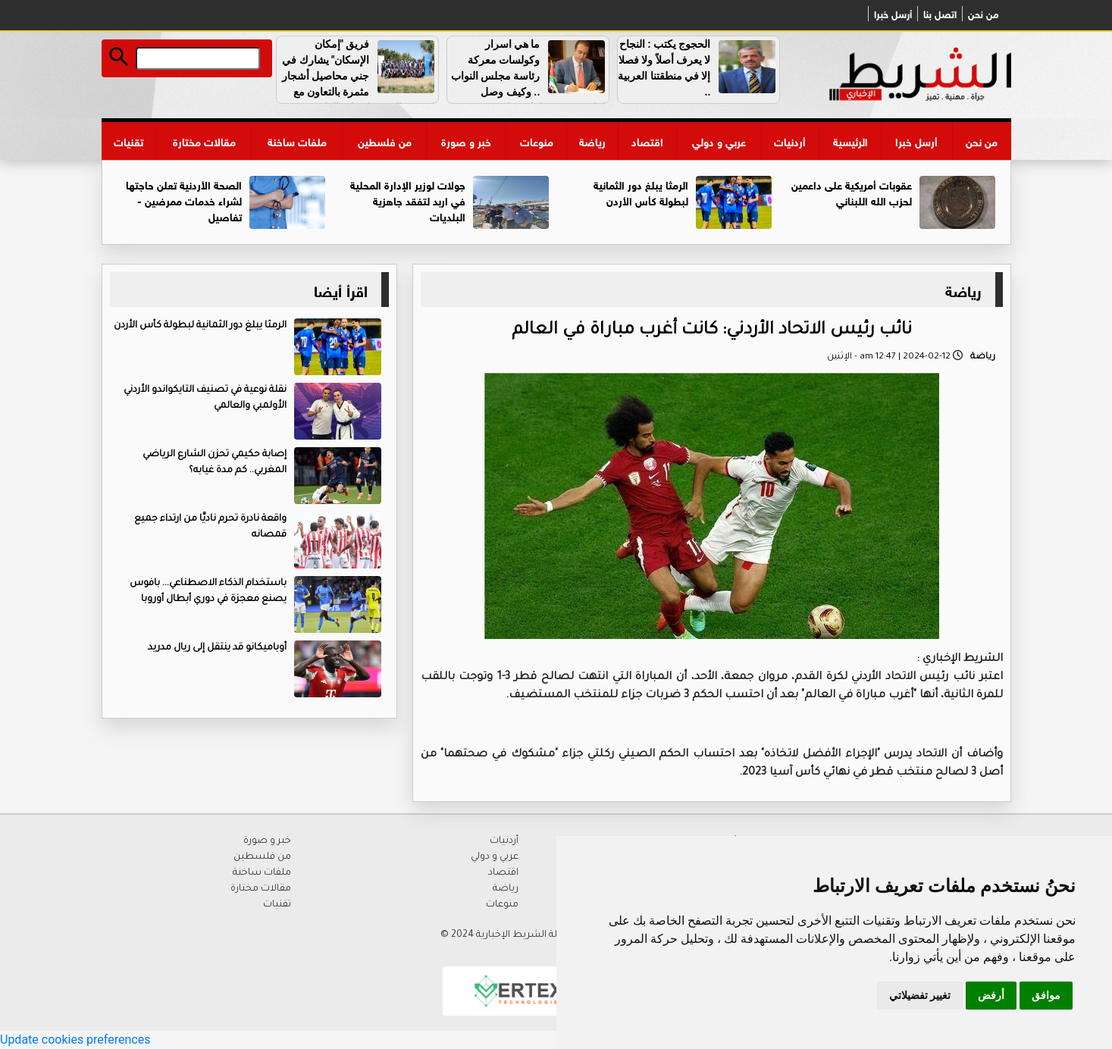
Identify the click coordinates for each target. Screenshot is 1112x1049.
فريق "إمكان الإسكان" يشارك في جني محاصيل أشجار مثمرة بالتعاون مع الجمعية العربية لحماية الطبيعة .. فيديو (360, 84)
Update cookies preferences (75, 1039)
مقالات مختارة (204, 140)
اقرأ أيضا (341, 289)
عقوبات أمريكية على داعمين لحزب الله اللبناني (851, 191)
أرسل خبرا (893, 13)
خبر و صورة (466, 140)
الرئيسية (850, 140)
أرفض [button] (991, 995)
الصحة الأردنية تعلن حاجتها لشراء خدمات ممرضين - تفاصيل (184, 199)
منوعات (536, 140)
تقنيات (128, 140)
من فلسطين (385, 140)
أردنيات (790, 140)
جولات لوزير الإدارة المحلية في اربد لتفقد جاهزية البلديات (407, 199)
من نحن (983, 13)
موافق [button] (1046, 995)
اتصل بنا (940, 13)
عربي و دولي (719, 140)
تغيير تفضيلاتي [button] (920, 995)
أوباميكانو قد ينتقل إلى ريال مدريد (217, 648)
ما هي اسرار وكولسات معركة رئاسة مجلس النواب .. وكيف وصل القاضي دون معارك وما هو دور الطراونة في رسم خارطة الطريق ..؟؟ (530, 92)
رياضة (592, 140)
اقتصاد (647, 140)
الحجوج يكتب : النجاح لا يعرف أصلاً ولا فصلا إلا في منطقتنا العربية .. (664, 68)
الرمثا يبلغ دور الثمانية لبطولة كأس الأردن (641, 191)
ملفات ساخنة (297, 140)
